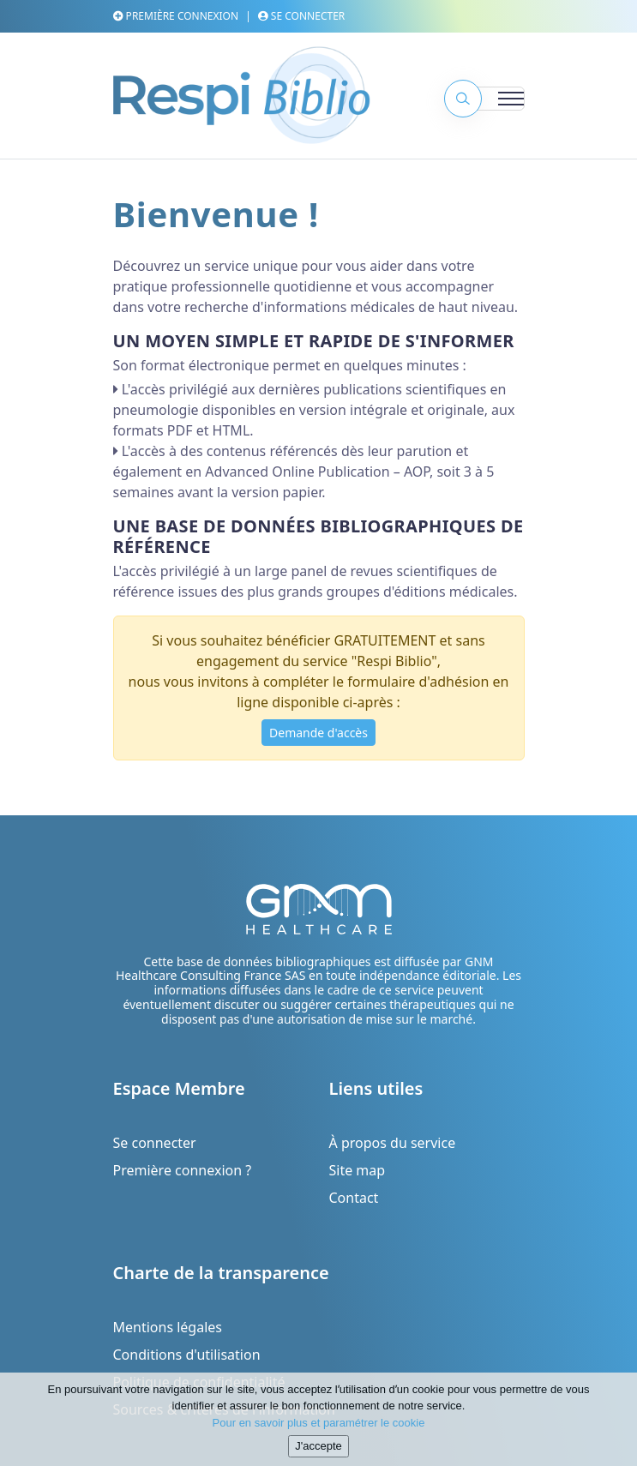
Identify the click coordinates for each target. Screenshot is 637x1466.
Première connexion (176, 16)
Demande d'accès (318, 732)
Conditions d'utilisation (187, 1354)
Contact (354, 1197)
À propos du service (392, 1142)
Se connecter (302, 16)
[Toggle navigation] (490, 99)
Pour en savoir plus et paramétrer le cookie (319, 1427)
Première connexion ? (182, 1170)
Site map (357, 1170)
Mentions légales (168, 1327)
